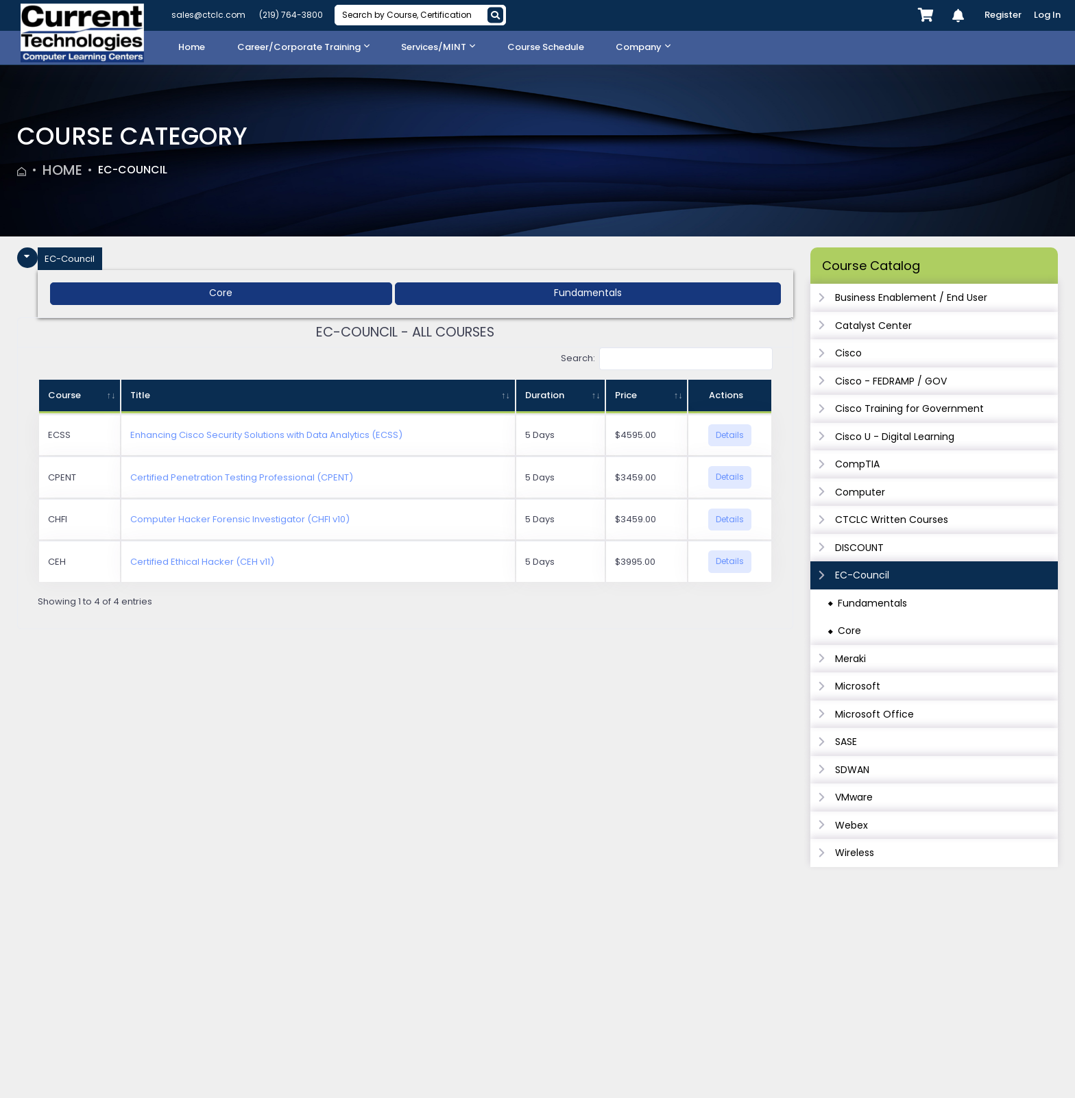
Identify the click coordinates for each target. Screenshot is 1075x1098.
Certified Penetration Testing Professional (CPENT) (241, 477)
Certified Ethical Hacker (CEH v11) (202, 561)
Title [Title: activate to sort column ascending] (140, 395)
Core (849, 630)
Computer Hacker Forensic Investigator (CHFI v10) (240, 519)
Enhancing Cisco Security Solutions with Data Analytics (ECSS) (266, 435)
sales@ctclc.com (208, 15)
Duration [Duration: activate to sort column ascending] (544, 395)
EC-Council (141, 170)
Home (62, 170)
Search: (667, 359)
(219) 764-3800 (291, 15)
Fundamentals (872, 603)
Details (730, 435)
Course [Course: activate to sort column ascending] (64, 395)
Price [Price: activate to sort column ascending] (626, 395)
